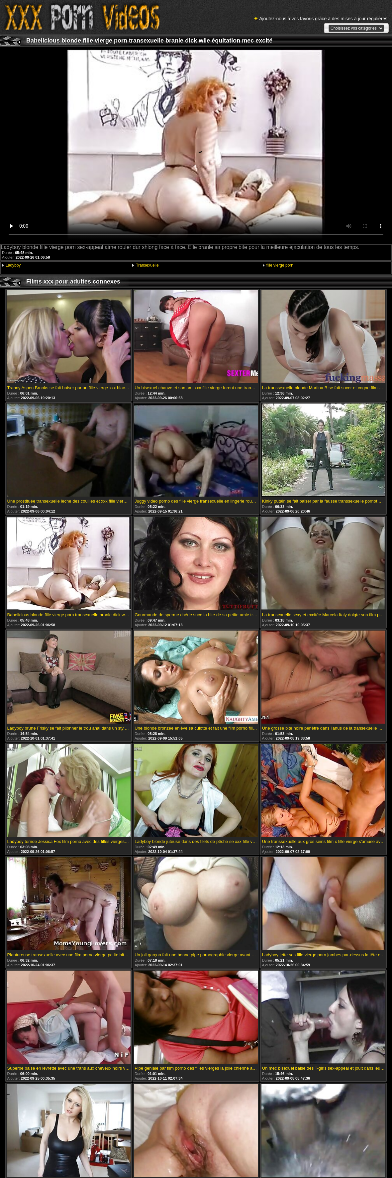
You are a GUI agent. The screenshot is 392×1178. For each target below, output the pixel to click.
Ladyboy (13, 265)
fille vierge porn (279, 265)
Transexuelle (147, 265)
